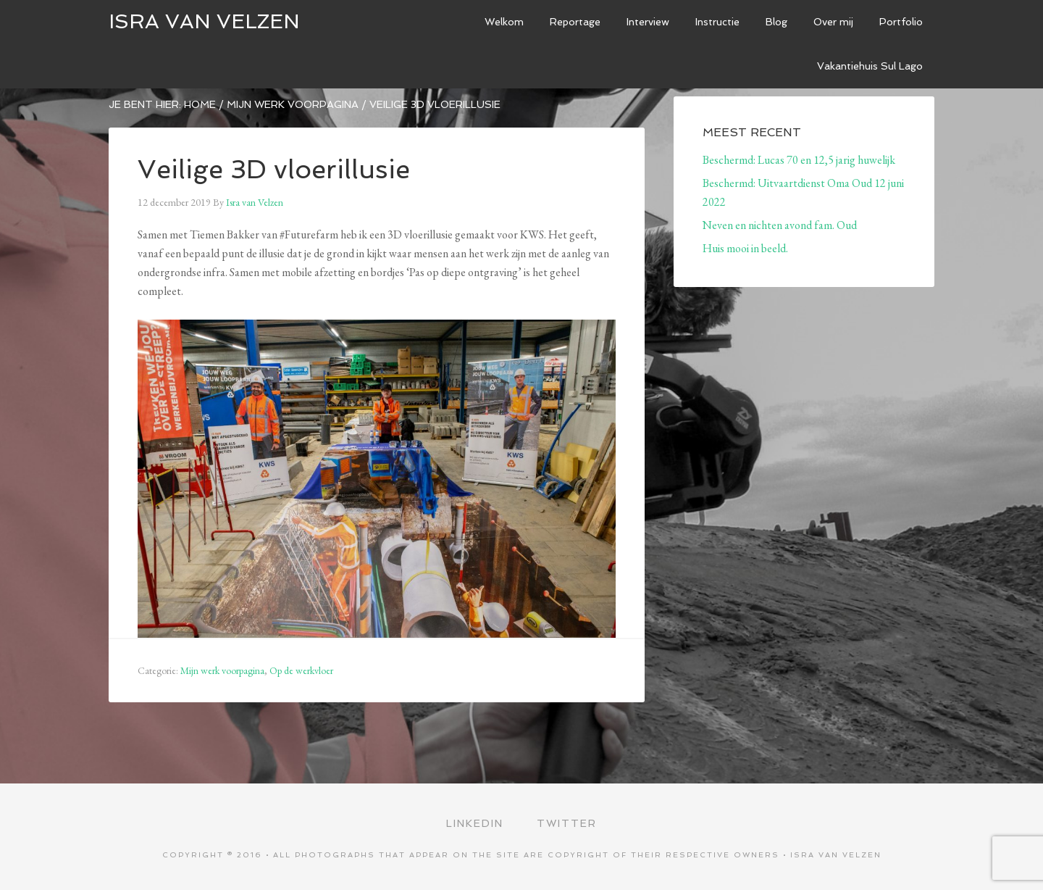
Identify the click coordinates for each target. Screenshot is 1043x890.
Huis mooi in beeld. (745, 248)
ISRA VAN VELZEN (204, 21)
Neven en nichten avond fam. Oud (780, 225)
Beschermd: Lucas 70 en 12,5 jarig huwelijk (799, 159)
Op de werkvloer (301, 670)
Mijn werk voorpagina (222, 670)
